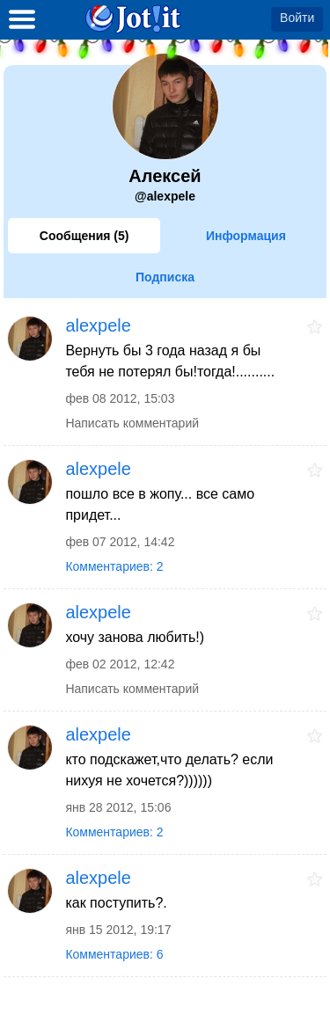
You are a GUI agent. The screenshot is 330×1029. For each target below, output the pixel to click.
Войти (297, 18)
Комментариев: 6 (114, 954)
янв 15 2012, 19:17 (118, 930)
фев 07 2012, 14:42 (119, 542)
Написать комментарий (132, 423)
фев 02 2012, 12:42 (119, 664)
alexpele (98, 325)
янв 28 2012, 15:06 (118, 807)
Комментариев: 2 (114, 566)
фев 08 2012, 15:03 (119, 398)
